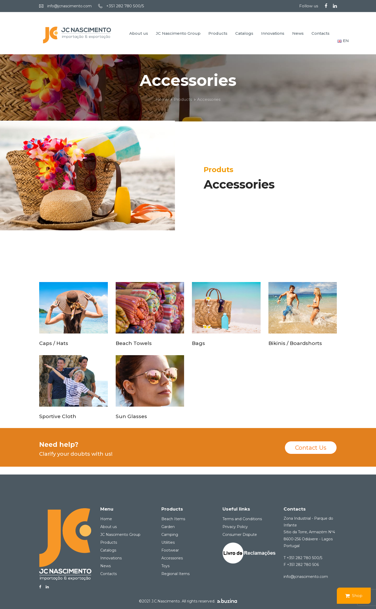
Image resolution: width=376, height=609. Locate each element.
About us (108, 526)
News (105, 566)
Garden (168, 526)
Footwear (170, 550)
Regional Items (175, 573)
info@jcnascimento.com (69, 6)
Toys (165, 566)
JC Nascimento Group (120, 534)
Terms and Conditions (242, 519)
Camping (169, 534)
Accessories (172, 558)
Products (108, 542)
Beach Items (173, 519)
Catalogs (108, 550)
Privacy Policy (235, 526)
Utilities (168, 542)
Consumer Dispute (239, 534)
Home (106, 519)
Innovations (111, 558)
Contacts (108, 573)
